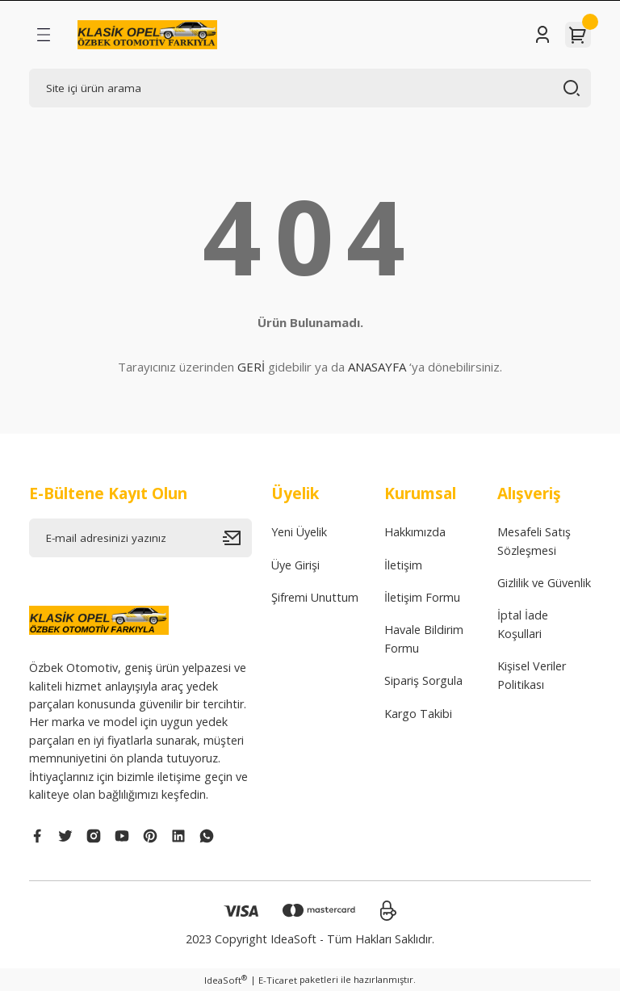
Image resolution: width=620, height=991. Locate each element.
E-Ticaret (277, 980)
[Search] (310, 88)
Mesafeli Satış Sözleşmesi (534, 540)
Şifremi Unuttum (314, 597)
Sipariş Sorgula (423, 680)
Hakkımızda (415, 532)
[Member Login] (542, 35)
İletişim (403, 565)
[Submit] (237, 538)
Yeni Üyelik (299, 532)
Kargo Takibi (418, 713)
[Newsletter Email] (140, 538)
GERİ (251, 367)
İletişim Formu (422, 597)
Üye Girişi (295, 565)
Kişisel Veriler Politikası (531, 674)
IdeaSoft (225, 979)
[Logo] (147, 34)
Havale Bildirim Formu (423, 638)
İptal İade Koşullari (522, 623)
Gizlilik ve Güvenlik (544, 582)
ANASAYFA (377, 367)
